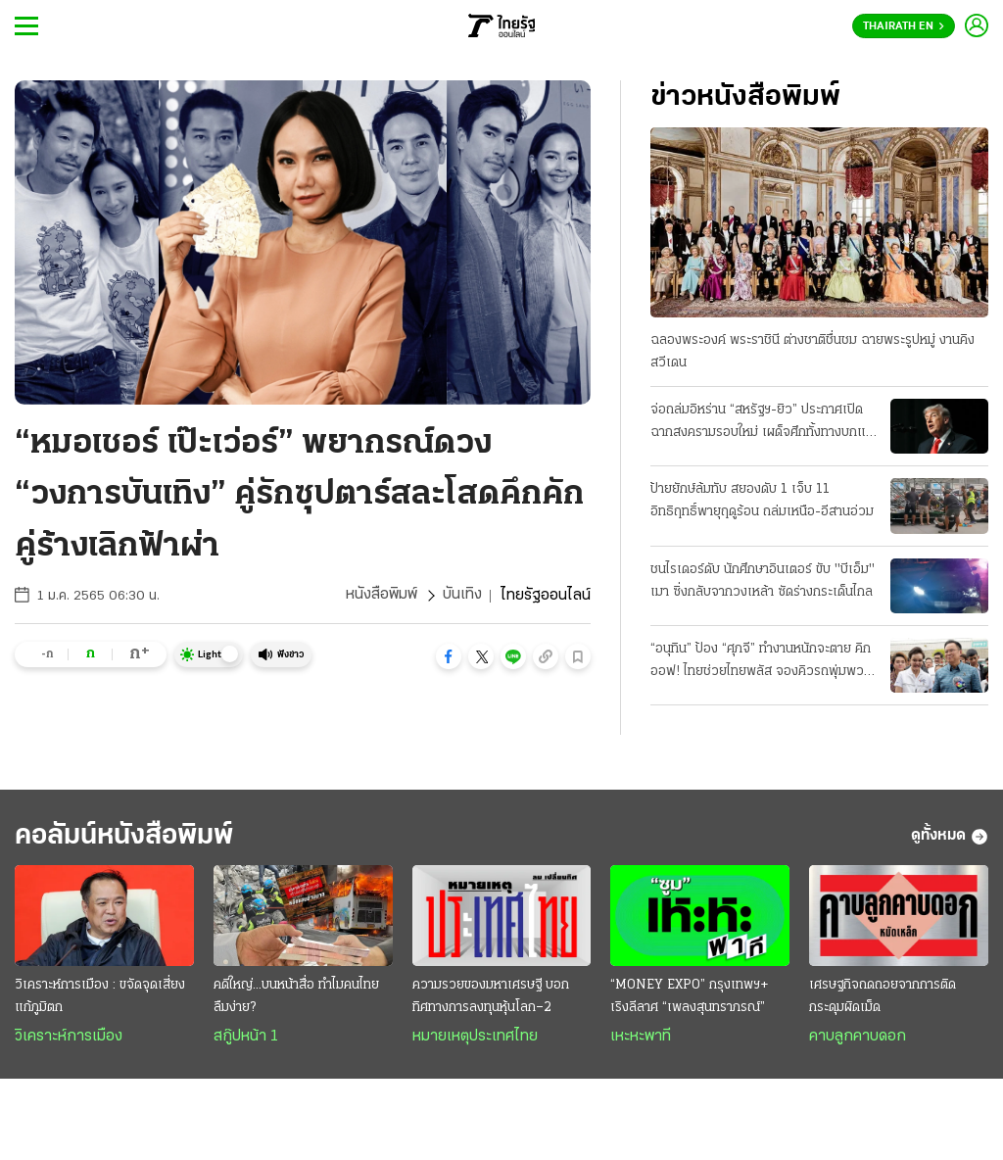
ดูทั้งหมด (949, 837)
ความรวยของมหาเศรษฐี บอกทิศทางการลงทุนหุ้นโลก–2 (490, 997)
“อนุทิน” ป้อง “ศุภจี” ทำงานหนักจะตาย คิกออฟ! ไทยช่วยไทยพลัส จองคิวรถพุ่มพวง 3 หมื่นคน (760, 662)
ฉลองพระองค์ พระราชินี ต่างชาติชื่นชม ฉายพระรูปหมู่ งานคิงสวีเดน (812, 351)
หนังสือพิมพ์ (381, 596)
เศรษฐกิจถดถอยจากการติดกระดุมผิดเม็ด (882, 997)
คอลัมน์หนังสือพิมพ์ (130, 836)
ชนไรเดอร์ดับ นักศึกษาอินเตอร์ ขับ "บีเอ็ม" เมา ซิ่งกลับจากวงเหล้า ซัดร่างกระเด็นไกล (762, 581)
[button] (448, 656)
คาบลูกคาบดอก (857, 1037)
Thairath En (903, 26)
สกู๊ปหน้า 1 (246, 1037)
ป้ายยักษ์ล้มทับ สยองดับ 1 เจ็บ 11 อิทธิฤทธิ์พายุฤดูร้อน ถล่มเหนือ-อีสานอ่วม (762, 500)
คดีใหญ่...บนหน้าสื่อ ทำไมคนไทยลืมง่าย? (296, 997)
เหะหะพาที (640, 1037)
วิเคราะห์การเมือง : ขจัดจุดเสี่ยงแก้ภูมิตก (100, 997)
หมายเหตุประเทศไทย (475, 1037)
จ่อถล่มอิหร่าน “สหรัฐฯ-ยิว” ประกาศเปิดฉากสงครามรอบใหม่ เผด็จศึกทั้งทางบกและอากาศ (764, 423)
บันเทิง (462, 596)
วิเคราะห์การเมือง (68, 1037)
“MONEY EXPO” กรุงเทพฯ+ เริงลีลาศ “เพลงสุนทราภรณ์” (689, 997)
